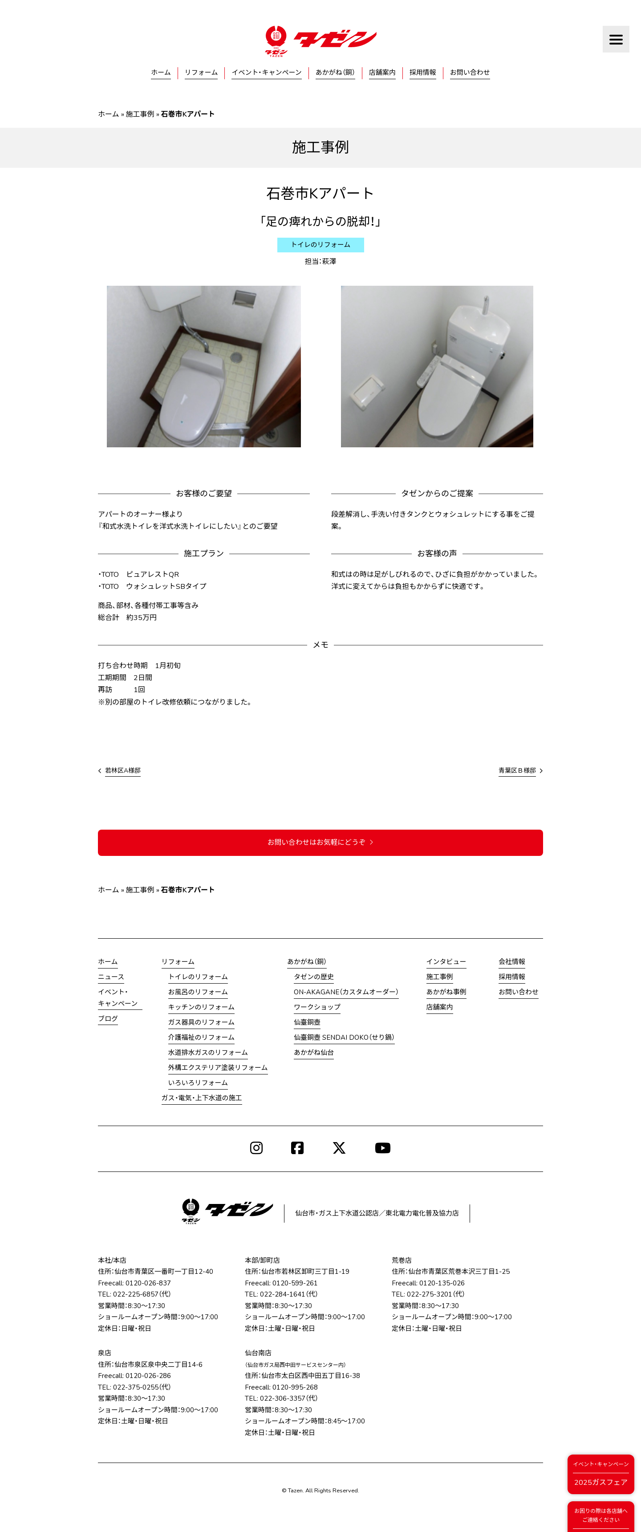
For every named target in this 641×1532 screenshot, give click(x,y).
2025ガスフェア (601, 1473)
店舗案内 (382, 72)
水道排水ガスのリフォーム (208, 1053)
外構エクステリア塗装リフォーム (218, 1068)
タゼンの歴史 (314, 977)
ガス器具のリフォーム (201, 1022)
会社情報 (512, 962)
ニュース (111, 977)
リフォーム (201, 72)
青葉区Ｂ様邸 (517, 770)
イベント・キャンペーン (266, 72)
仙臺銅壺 (307, 1022)
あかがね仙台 (314, 1053)
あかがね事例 (446, 992)
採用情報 (423, 72)
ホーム (161, 72)
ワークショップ (317, 1007)
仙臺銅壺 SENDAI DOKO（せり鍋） (344, 1037)
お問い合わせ (470, 72)
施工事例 (140, 114)
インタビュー (446, 962)
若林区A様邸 (123, 770)
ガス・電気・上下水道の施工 (202, 1098)
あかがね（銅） (335, 72)
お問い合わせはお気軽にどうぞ (320, 843)
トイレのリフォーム (198, 977)
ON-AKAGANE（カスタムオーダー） (346, 992)
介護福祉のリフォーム (201, 1037)
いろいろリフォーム (198, 1083)
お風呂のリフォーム (198, 992)
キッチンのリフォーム (201, 1007)
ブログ (108, 1018)
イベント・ (118, 999)
